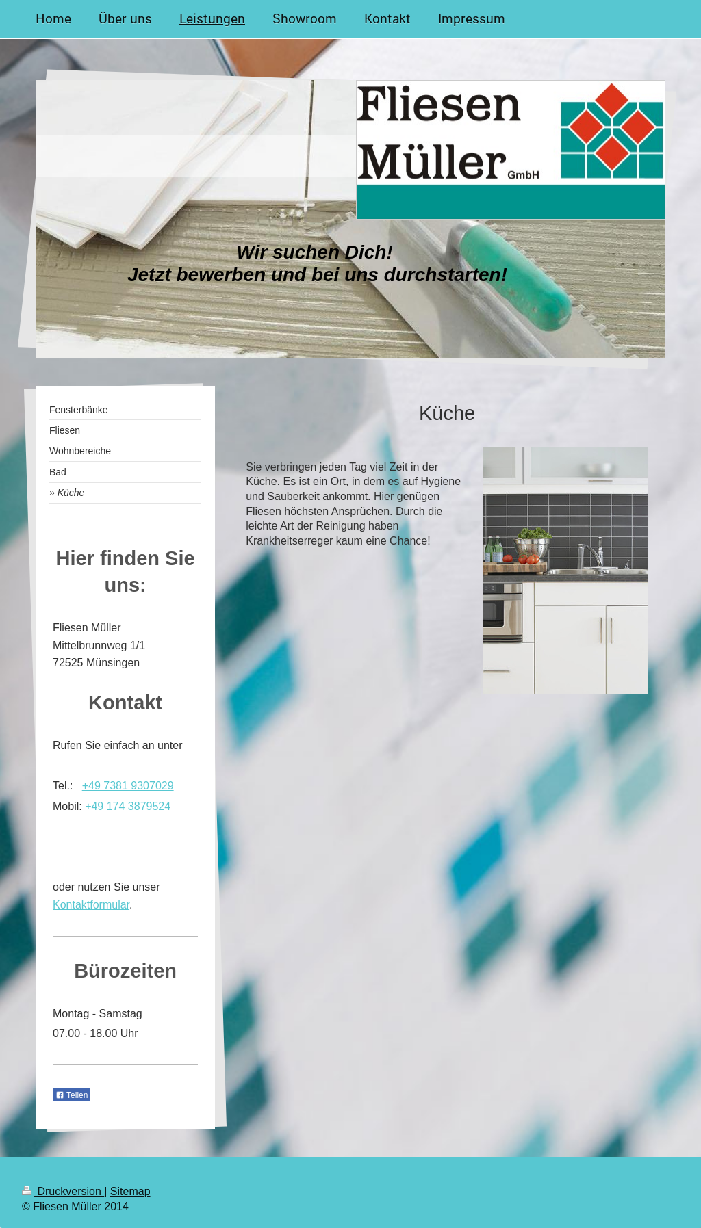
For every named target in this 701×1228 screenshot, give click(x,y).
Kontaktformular (91, 905)
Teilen (71, 1095)
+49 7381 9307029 (128, 786)
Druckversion (63, 1191)
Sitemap (130, 1191)
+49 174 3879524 (127, 806)
